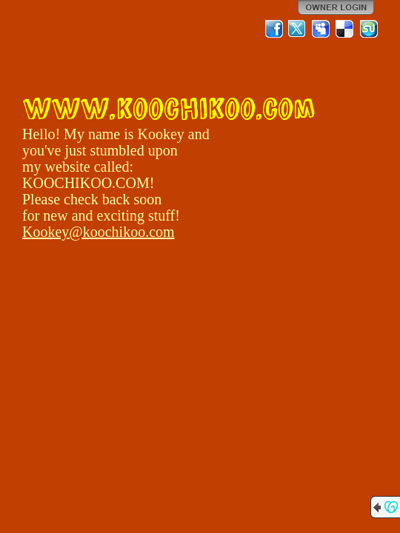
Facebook (274, 29)
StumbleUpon (369, 29)
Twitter (297, 29)
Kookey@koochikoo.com (98, 232)
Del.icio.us (345, 29)
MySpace (321, 29)
